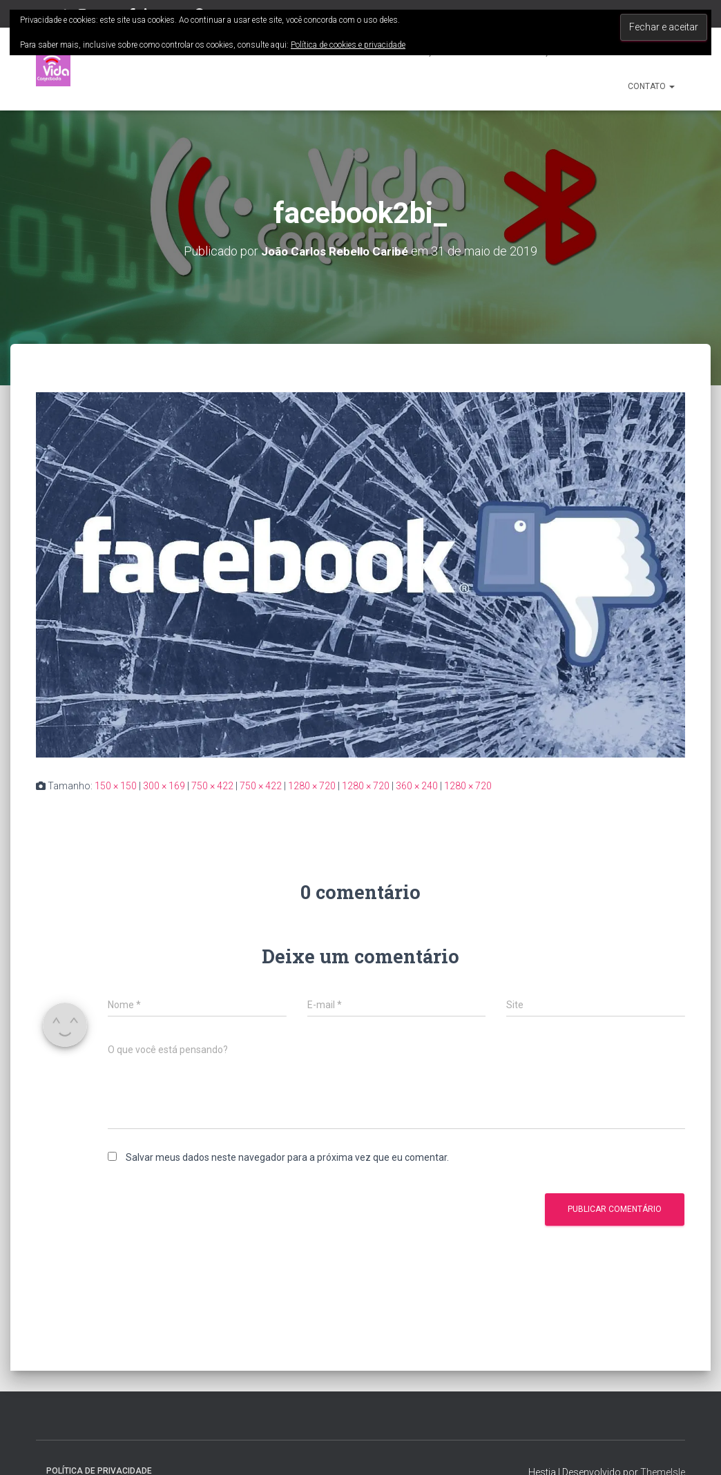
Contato (651, 86)
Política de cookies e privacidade (348, 45)
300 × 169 (164, 785)
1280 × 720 (312, 785)
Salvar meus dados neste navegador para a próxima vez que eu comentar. (287, 1157)
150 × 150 (116, 785)
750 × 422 (212, 785)
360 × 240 (417, 785)
